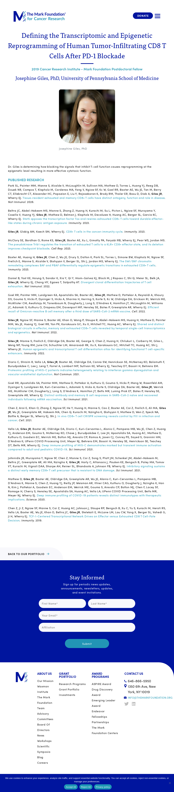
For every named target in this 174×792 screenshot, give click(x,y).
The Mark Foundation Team (44, 702)
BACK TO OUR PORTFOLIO (26, 554)
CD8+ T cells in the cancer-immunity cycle (94, 231)
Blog (40, 757)
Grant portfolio (69, 689)
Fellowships (99, 717)
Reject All (86, 787)
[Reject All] (169, 783)
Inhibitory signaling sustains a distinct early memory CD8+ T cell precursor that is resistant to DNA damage (86, 468)
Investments (67, 695)
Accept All (71, 787)
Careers (42, 763)
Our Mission (45, 681)
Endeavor (98, 711)
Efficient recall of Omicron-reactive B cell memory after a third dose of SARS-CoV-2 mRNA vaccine (83, 309)
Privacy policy (103, 787)
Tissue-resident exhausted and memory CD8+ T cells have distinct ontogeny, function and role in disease (94, 198)
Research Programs (72, 684)
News (40, 735)
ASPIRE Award (101, 684)
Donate (143, 16)
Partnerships (100, 722)
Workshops (44, 741)
